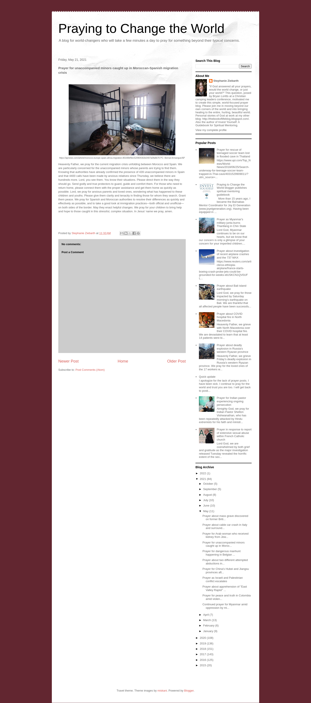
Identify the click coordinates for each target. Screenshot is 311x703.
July (206, 500)
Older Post (176, 361)
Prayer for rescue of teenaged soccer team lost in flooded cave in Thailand (233, 153)
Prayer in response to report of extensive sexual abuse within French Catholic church (234, 434)
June (206, 505)
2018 (203, 648)
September (210, 489)
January (208, 631)
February (209, 625)
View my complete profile (211, 130)
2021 (203, 479)
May (206, 511)
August (208, 494)
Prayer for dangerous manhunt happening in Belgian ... (221, 553)
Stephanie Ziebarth (226, 80)
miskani (162, 690)
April (206, 614)
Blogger (189, 690)
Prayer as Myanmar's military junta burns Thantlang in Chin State (231, 223)
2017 (203, 654)
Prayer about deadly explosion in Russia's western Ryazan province (232, 348)
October (208, 483)
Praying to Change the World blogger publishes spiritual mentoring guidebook (232, 189)
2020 (203, 637)
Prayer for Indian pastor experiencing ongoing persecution (231, 401)
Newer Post (68, 361)
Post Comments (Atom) (90, 369)
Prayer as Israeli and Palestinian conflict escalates (222, 579)
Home (123, 361)
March (207, 620)
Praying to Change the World (141, 28)
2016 (203, 659)
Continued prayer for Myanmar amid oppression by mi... (224, 606)
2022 (203, 473)
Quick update (207, 376)
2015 (203, 665)
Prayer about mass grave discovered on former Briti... (225, 517)
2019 (203, 643)
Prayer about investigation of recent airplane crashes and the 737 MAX (233, 254)
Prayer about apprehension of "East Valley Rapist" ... (224, 588)
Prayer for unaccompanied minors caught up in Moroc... (223, 544)
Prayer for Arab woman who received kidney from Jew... (225, 535)
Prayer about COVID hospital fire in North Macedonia (229, 317)
